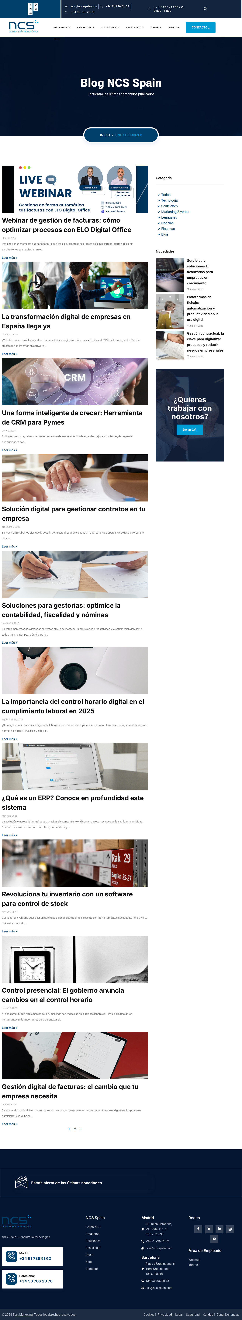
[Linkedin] (219, 1229)
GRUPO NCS (62, 27)
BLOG (57, 38)
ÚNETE (156, 27)
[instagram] (230, 1229)
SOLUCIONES (110, 27)
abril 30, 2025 (9, 1104)
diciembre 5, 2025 (11, 527)
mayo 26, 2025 (9, 816)
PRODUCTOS (85, 27)
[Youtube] (214, 1239)
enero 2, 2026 (9, 430)
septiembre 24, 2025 (12, 719)
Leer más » (10, 258)
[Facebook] (198, 1229)
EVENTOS (173, 27)
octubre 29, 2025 (10, 623)
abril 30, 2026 (9, 238)
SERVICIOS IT (135, 27)
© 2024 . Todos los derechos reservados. (39, 1314)
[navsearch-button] (205, 9)
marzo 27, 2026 (10, 334)
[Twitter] (209, 1229)
